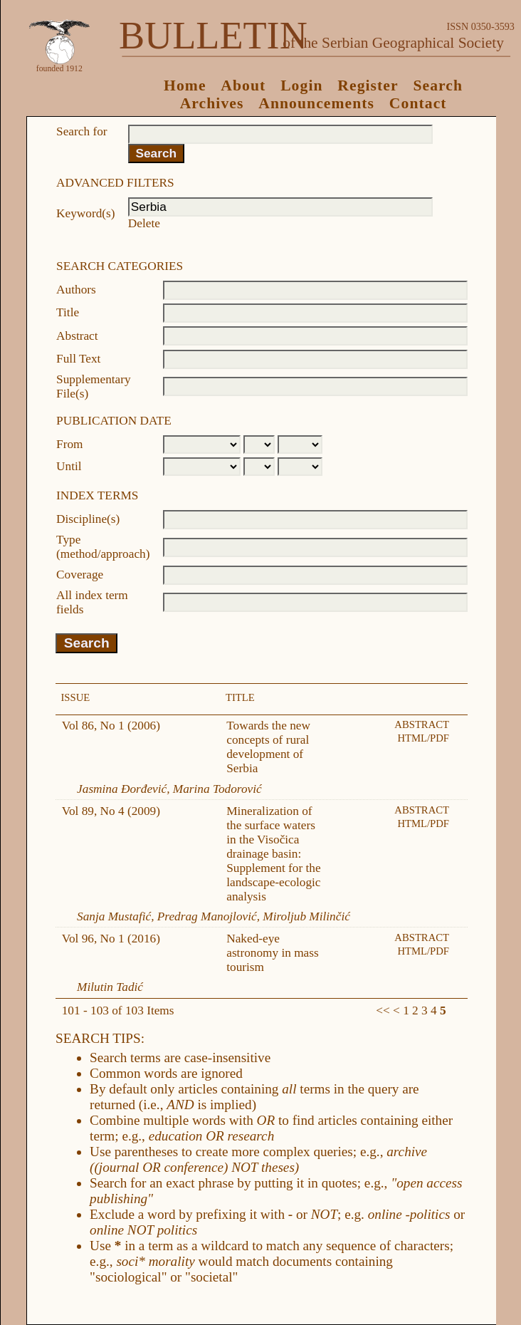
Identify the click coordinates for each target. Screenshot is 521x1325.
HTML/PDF (423, 738)
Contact (418, 103)
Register (367, 85)
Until (69, 466)
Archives (212, 103)
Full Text (78, 358)
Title (67, 312)
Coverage (79, 574)
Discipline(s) (88, 519)
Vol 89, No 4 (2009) (111, 811)
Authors (76, 289)
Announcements (316, 103)
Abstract (77, 336)
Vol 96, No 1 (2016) (111, 938)
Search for (81, 131)
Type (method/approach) (102, 547)
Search (438, 85)
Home (185, 85)
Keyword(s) (85, 213)
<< (382, 1010)
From (69, 444)
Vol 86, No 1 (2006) (111, 725)
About (243, 85)
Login (301, 85)
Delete (144, 223)
